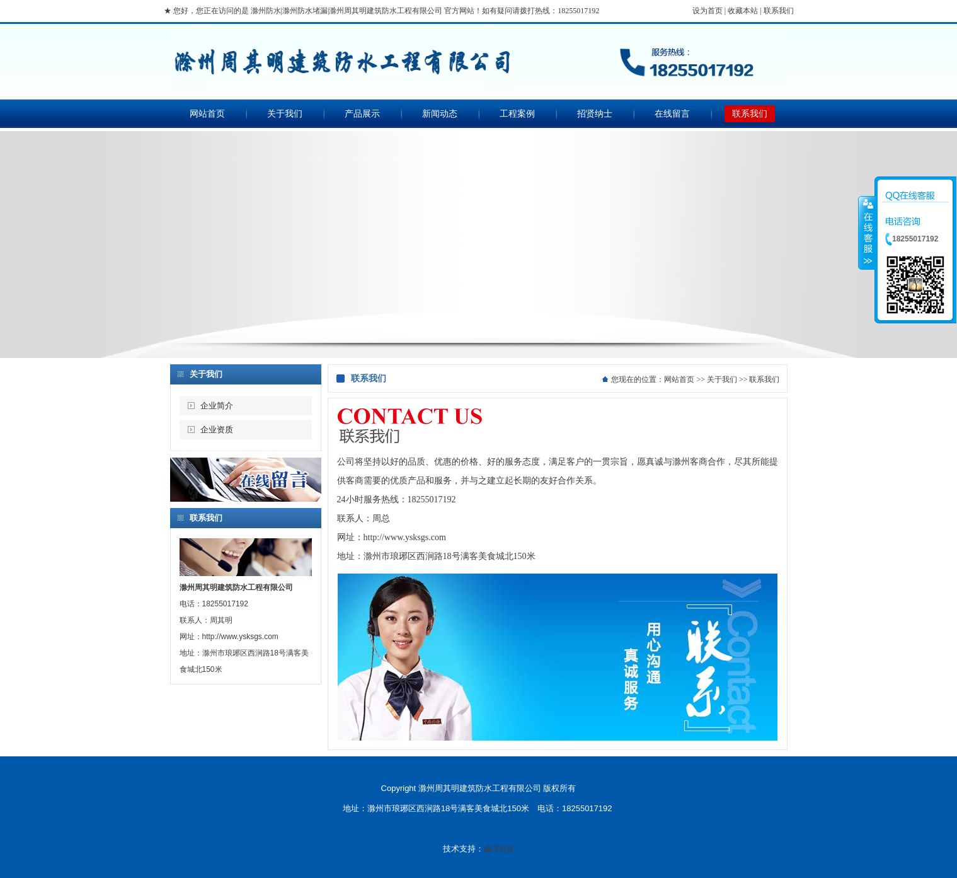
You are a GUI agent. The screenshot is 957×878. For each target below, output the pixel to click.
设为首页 (707, 10)
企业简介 (216, 405)
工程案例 (517, 113)
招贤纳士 (594, 113)
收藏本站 (743, 10)
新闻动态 (439, 113)
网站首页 (207, 113)
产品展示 (362, 113)
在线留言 (672, 113)
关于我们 (284, 113)
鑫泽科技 (499, 849)
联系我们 (779, 10)
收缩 (867, 232)
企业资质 (216, 429)
